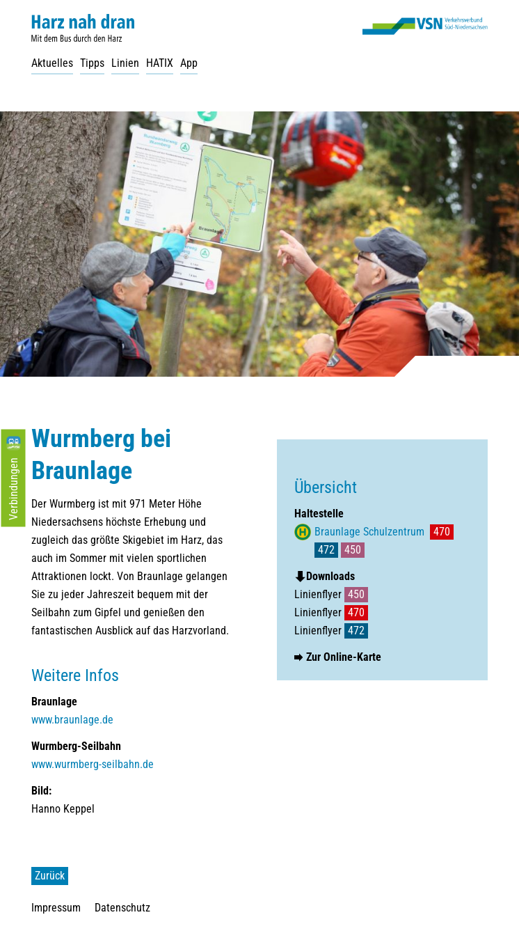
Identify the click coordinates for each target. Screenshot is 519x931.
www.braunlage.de (72, 719)
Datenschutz (122, 907)
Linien (125, 63)
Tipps (92, 63)
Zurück (50, 875)
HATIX (159, 63)
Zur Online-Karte (343, 657)
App (189, 63)
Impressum (56, 907)
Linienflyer (331, 594)
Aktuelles (52, 63)
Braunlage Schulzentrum (369, 531)
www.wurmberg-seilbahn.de (92, 764)
